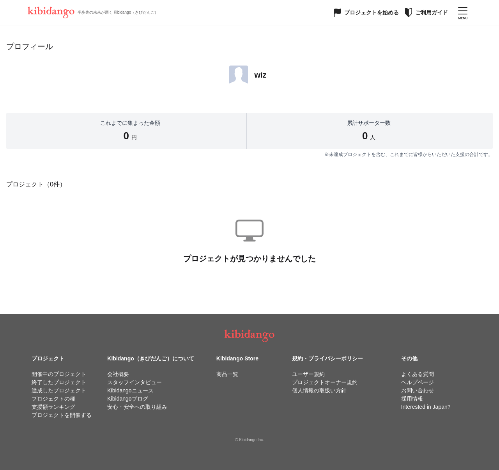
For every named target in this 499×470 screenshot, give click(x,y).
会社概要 (118, 374)
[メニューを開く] (462, 12)
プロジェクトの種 (53, 399)
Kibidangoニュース (130, 390)
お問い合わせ (417, 390)
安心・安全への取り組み (137, 407)
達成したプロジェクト (59, 390)
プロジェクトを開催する (62, 415)
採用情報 (412, 399)
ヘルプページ (417, 382)
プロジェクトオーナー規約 (324, 382)
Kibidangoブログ (127, 399)
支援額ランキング (53, 407)
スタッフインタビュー (134, 382)
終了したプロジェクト (59, 382)
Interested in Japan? (426, 407)
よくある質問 (417, 374)
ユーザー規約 (308, 374)
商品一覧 (227, 374)
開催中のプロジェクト (59, 374)
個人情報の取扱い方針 (319, 390)
